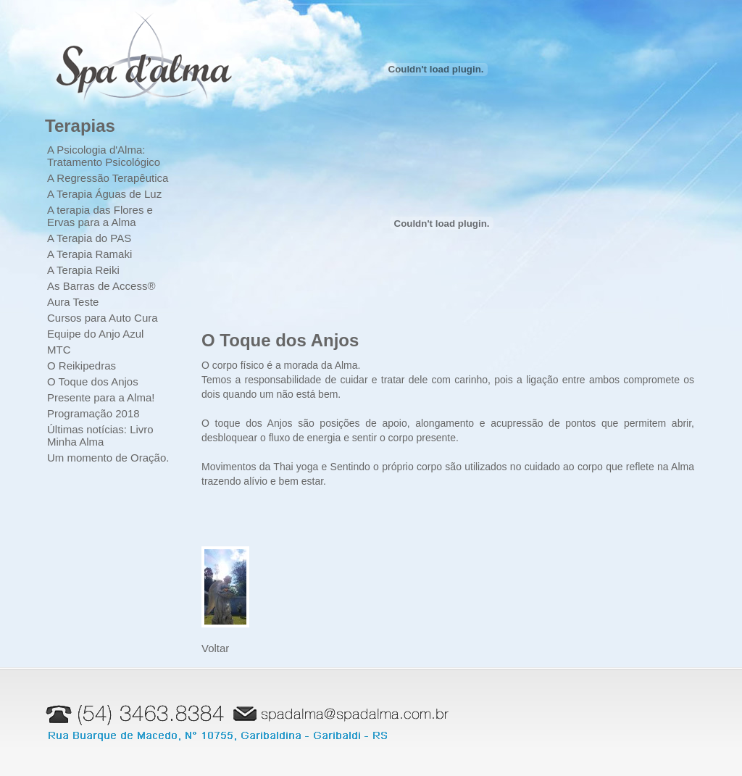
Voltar (215, 648)
